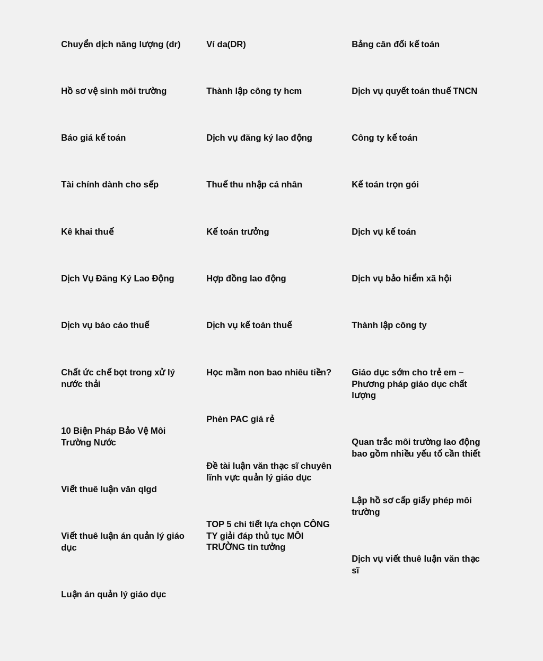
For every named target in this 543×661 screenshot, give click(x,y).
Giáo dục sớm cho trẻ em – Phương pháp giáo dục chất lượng (409, 383)
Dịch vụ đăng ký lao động (259, 138)
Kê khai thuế (87, 232)
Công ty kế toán (384, 138)
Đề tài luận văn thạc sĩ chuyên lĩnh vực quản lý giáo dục (268, 472)
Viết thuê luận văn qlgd (108, 489)
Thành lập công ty (389, 325)
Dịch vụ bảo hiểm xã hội (401, 278)
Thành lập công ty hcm (254, 91)
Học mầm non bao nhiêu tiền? (268, 372)
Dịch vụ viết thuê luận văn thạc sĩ (415, 565)
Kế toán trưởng (237, 232)
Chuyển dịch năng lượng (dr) (120, 44)
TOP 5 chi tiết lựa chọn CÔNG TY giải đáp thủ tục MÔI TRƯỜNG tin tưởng (268, 535)
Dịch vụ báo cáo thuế (105, 325)
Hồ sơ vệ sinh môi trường (114, 91)
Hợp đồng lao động (246, 278)
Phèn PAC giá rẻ (240, 419)
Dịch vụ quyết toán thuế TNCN (414, 91)
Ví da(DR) (226, 44)
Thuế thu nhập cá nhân (254, 184)
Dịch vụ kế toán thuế (249, 325)
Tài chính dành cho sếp (110, 184)
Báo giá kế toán (93, 138)
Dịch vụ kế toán (384, 232)
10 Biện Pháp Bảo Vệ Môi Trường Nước (113, 437)
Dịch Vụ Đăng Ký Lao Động (117, 278)
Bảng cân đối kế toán (396, 44)
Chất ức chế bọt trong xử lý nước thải (118, 378)
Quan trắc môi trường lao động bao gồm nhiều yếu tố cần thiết (416, 448)
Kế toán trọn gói (385, 184)
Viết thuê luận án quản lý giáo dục (123, 542)
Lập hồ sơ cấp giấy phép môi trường (411, 506)
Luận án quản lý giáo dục (113, 594)
